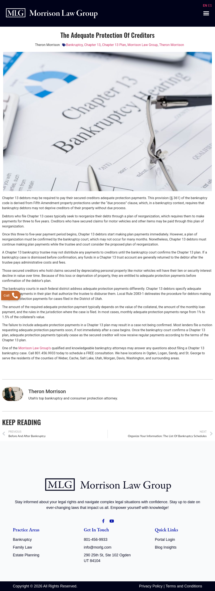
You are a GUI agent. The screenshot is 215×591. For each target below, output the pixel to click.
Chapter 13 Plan (114, 45)
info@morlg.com (97, 547)
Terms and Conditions (184, 586)
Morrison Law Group (142, 45)
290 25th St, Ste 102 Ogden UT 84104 (107, 558)
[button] (206, 13)
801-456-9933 (95, 539)
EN (205, 6)
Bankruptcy (74, 45)
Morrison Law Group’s (34, 348)
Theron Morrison (171, 45)
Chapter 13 (92, 45)
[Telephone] (10, 295)
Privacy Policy (151, 586)
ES (210, 6)
